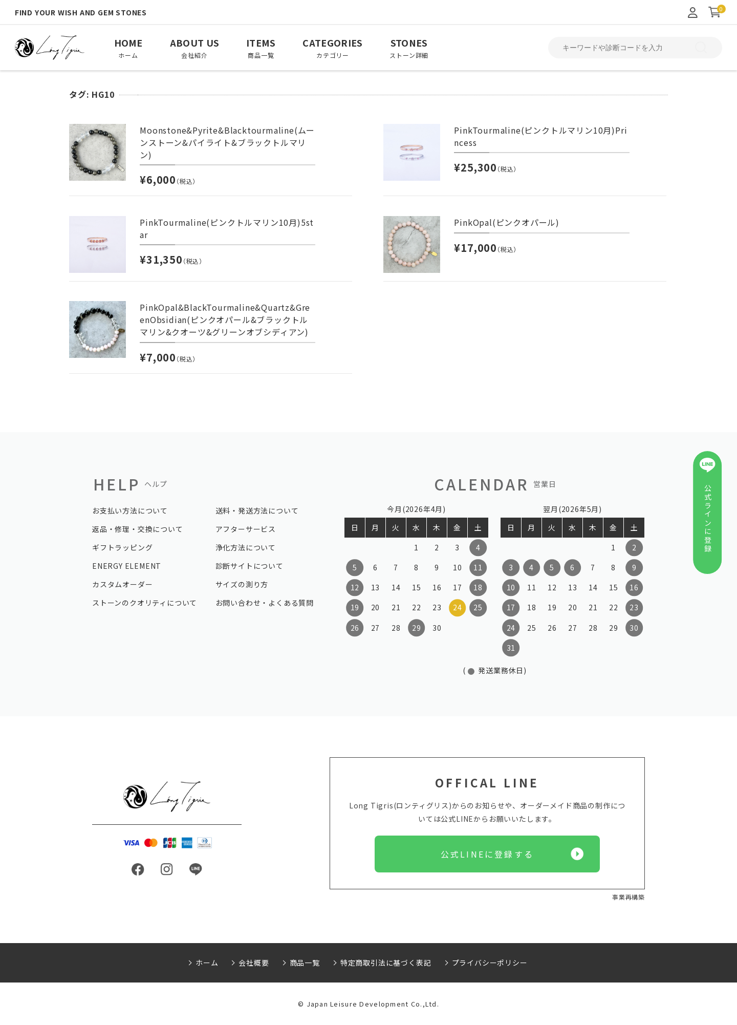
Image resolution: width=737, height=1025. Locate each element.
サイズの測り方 (242, 584)
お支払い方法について (130, 510)
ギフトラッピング (122, 547)
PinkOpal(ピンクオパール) (506, 222)
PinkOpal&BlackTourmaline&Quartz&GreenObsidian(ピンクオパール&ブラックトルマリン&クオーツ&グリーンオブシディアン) (225, 319)
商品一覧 (305, 962)
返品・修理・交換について (137, 529)
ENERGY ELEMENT (126, 566)
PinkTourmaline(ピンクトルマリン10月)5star (227, 228)
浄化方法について (245, 547)
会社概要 (254, 962)
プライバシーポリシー (490, 962)
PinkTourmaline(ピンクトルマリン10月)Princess (540, 136)
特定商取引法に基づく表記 (385, 962)
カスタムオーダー (122, 584)
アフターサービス (245, 529)
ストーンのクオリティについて (144, 602)
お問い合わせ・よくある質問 (264, 602)
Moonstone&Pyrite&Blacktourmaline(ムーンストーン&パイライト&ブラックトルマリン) (227, 142)
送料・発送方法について (257, 510)
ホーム (207, 962)
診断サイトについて (249, 566)
